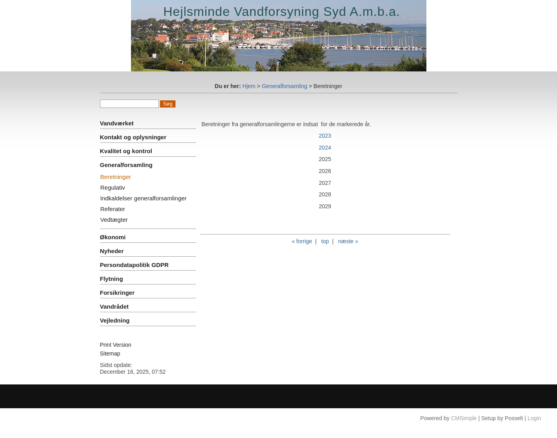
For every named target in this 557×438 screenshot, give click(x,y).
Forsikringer (117, 292)
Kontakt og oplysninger (133, 137)
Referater (112, 209)
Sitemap (110, 353)
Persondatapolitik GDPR (134, 264)
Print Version (115, 345)
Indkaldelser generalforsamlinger (143, 198)
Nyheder (112, 251)
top (325, 241)
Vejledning (115, 320)
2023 (325, 136)
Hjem (249, 86)
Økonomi (113, 237)
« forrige (302, 241)
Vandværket (117, 123)
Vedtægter (114, 219)
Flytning (111, 278)
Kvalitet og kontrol (126, 151)
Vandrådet (114, 306)
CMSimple (464, 418)
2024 (325, 147)
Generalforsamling (284, 86)
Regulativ (112, 187)
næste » (348, 241)
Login (534, 418)
